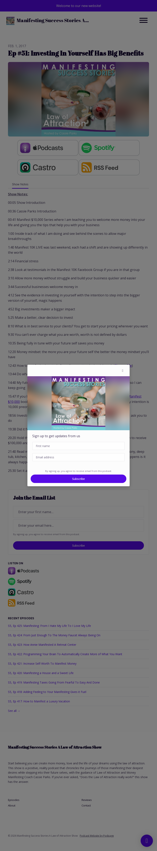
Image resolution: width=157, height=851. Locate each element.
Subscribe (78, 479)
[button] (123, 370)
